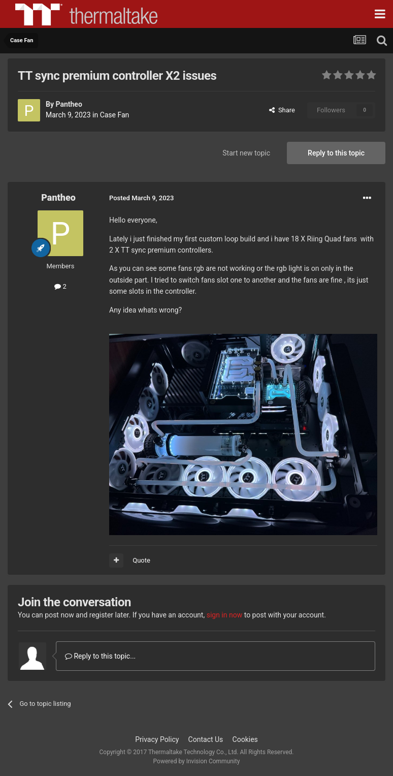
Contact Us (205, 739)
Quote (141, 560)
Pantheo (68, 104)
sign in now (225, 615)
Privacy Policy (157, 739)
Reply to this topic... (100, 656)
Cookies (245, 739)
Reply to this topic (336, 153)
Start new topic (246, 153)
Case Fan (114, 115)
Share (282, 110)
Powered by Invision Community (196, 761)
